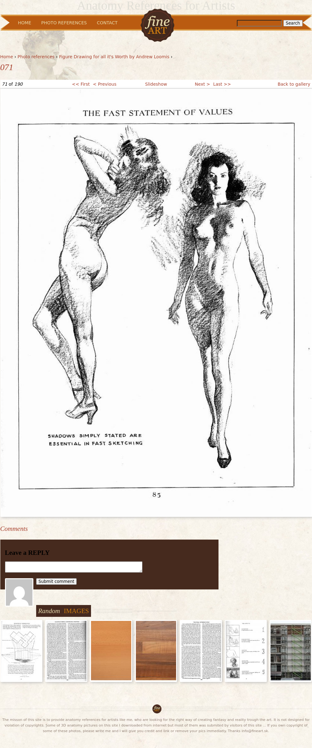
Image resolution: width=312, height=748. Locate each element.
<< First (81, 84)
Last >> (222, 84)
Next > (202, 84)
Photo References (64, 22)
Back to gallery (294, 84)
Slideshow (156, 84)
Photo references (36, 56)
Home (6, 56)
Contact (107, 22)
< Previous (104, 84)
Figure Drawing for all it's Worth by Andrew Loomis (114, 56)
